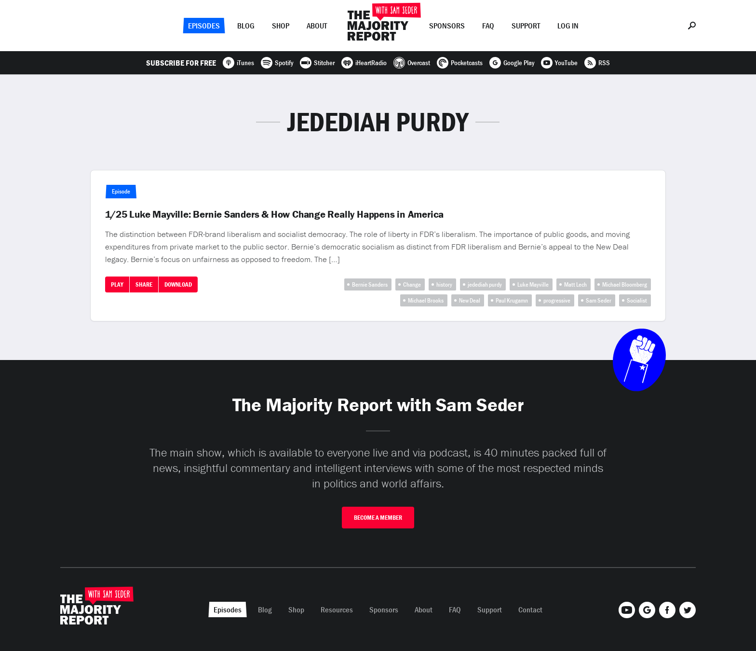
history (444, 284)
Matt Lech (575, 284)
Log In (568, 25)
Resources (337, 609)
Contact (530, 609)
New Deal (469, 300)
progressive (556, 300)
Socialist (637, 300)
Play (117, 284)
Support (526, 25)
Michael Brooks (426, 300)
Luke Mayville (533, 284)
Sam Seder (598, 300)
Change (412, 284)
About (317, 25)
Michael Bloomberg (624, 284)
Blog (246, 25)
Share (143, 284)
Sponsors (447, 25)
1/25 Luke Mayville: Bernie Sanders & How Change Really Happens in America (274, 214)
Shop (280, 25)
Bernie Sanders (370, 284)
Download (178, 284)
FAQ (488, 25)
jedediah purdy (485, 284)
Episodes (204, 25)
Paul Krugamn (512, 300)
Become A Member (378, 517)
